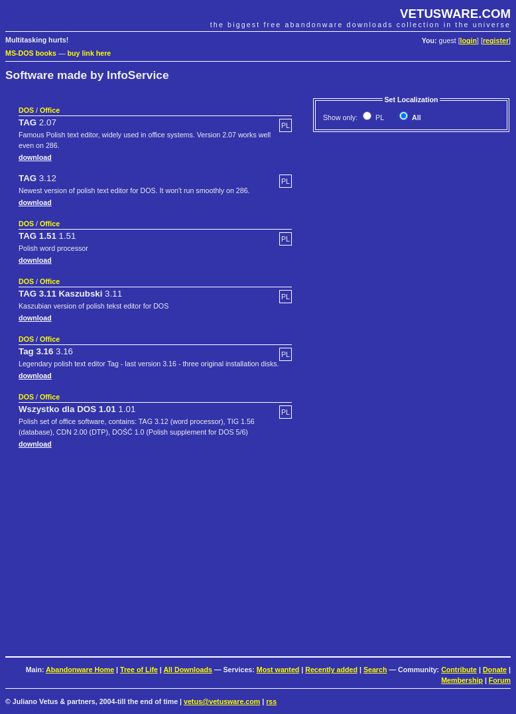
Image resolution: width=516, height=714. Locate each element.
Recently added (331, 670)
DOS (26, 110)
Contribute (459, 670)
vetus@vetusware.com (222, 701)
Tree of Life (139, 670)
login (468, 40)
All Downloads (187, 670)
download (35, 157)
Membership (462, 680)
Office (50, 110)
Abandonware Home (80, 670)
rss (271, 701)
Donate (495, 670)
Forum (500, 680)
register (496, 40)
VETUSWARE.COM (455, 14)
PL (378, 117)
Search (375, 670)
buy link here (89, 53)
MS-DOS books (30, 53)
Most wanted (278, 670)
